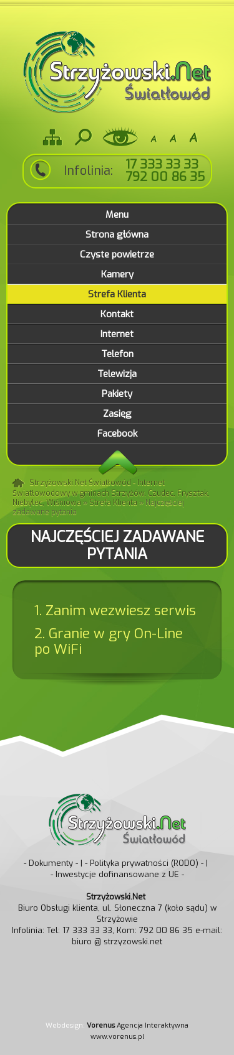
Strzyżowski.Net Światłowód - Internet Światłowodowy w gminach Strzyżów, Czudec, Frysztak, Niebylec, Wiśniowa (111, 493)
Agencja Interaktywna (137, 1025)
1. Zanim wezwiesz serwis (115, 611)
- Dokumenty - (51, 863)
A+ (193, 136)
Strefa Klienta (113, 503)
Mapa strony (52, 136)
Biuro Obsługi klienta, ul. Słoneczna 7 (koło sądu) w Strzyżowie (117, 907)
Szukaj (82, 136)
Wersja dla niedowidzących (120, 136)
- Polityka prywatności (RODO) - (144, 863)
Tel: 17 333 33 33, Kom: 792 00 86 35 (120, 930)
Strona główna (19, 483)
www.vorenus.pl (117, 1036)
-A (153, 136)
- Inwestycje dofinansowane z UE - (117, 874)
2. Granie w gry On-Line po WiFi (108, 641)
